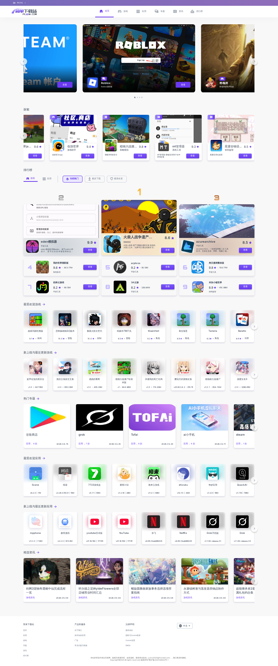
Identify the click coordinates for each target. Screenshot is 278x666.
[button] (23, 61)
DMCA (128, 645)
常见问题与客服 (81, 645)
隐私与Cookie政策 (133, 635)
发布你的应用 (80, 635)
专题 (25, 645)
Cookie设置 (130, 640)
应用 (25, 635)
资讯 (25, 650)
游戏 (25, 640)
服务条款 (129, 630)
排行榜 (26, 655)
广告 (76, 640)
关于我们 (78, 630)
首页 (25, 630)
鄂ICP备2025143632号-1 (158, 660)
